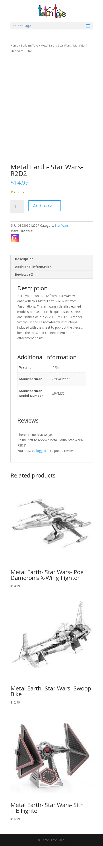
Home (14, 45)
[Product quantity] (17, 206)
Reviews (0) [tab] (24, 274)
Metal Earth (48, 45)
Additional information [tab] (33, 267)
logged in (42, 450)
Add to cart (44, 206)
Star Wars (64, 45)
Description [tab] (24, 259)
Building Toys (29, 45)
